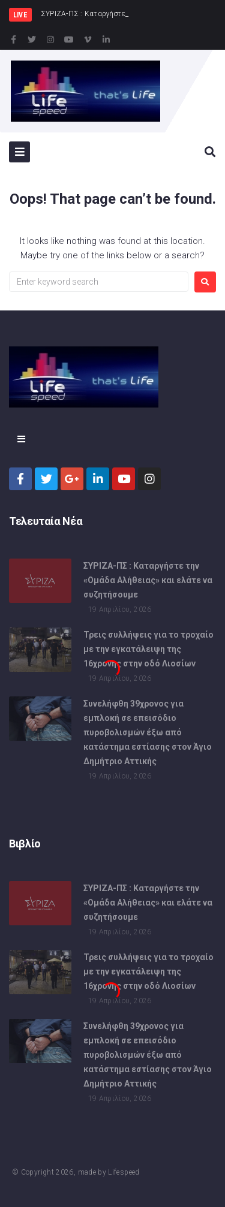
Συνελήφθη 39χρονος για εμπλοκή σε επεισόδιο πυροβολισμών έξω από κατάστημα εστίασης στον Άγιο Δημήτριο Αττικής (147, 733)
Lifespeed (123, 1172)
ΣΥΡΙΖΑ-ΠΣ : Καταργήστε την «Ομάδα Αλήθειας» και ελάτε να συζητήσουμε (147, 581)
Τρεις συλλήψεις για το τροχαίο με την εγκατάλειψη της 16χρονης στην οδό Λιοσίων (148, 650)
